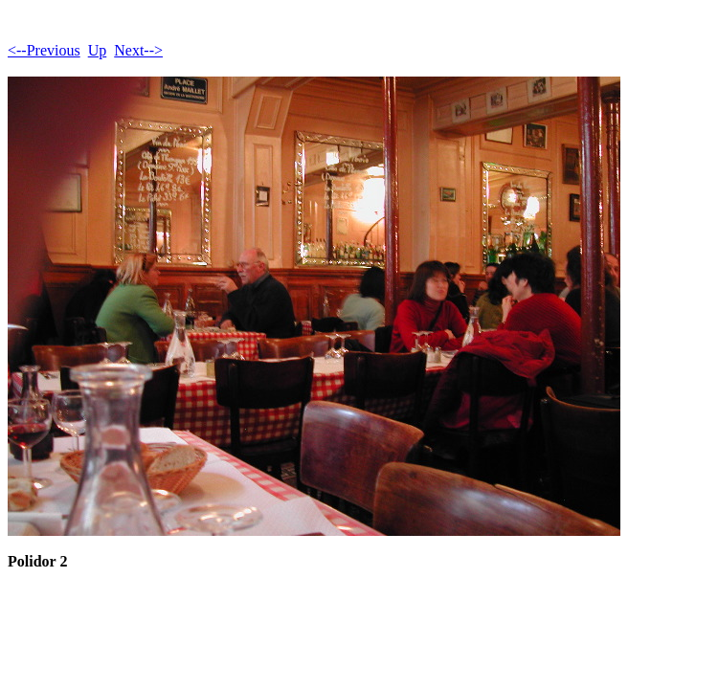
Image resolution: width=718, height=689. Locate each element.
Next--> (138, 50)
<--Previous (44, 50)
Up (97, 50)
